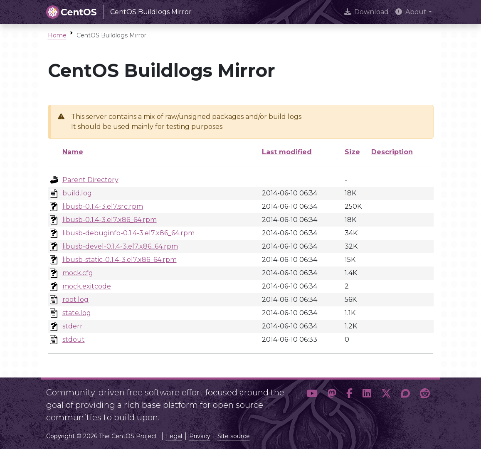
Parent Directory (90, 180)
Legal (174, 436)
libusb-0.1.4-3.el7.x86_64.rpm (109, 220)
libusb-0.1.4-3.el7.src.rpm (102, 206)
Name (72, 152)
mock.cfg (77, 273)
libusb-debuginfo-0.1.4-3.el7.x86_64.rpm (128, 233)
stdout (73, 339)
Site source (233, 436)
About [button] (411, 12)
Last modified (287, 152)
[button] (312, 401)
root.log (75, 299)
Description (392, 152)
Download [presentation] (366, 12)
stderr (72, 326)
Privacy (199, 436)
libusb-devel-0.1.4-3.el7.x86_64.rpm (120, 246)
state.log (76, 313)
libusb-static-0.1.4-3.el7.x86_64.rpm (119, 260)
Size (352, 152)
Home (57, 35)
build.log (77, 193)
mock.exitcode (86, 286)
